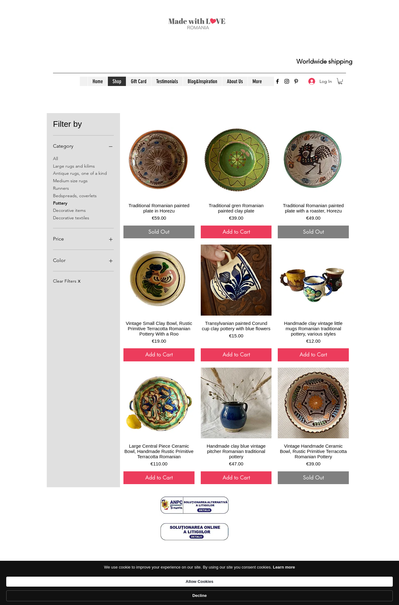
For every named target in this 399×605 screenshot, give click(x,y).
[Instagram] (287, 81)
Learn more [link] (239, 595)
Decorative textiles (71, 217)
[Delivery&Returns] (199, 572)
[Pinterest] (296, 81)
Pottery (60, 203)
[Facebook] (277, 81)
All (55, 158)
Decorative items (69, 210)
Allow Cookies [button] (286, 595)
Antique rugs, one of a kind (80, 173)
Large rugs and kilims (74, 166)
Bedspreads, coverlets (75, 195)
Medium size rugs (70, 180)
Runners (61, 188)
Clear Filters (66, 281)
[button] (340, 81)
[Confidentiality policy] (101, 572)
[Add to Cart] (236, 232)
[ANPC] (300, 572)
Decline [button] (326, 595)
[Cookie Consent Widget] (199, 596)
